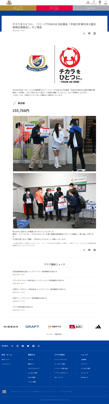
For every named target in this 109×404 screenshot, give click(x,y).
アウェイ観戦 (39, 382)
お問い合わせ (15, 391)
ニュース (84, 354)
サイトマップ (23, 391)
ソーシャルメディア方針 (65, 391)
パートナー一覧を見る (54, 334)
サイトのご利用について (36, 391)
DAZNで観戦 (39, 377)
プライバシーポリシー (50, 391)
